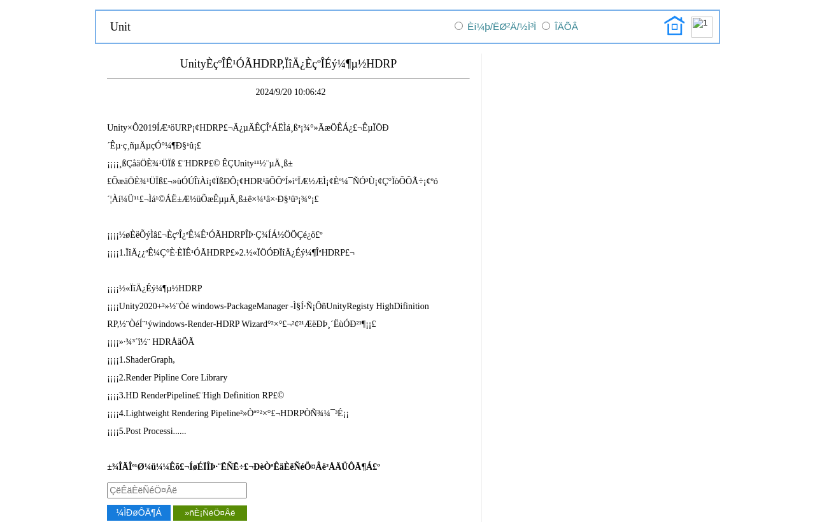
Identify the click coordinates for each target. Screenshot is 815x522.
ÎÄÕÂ (566, 26)
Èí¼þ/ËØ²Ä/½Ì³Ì (501, 26)
